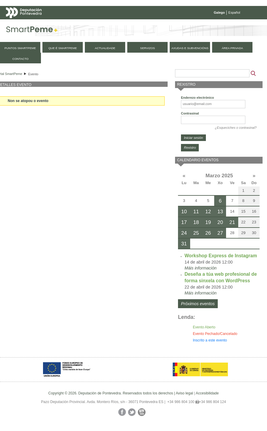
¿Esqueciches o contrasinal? (236, 127)
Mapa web (64, 24)
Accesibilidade (207, 393)
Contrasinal (190, 113)
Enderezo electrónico (197, 97)
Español (234, 12)
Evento (33, 74)
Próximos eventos (198, 303)
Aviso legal (184, 393)
